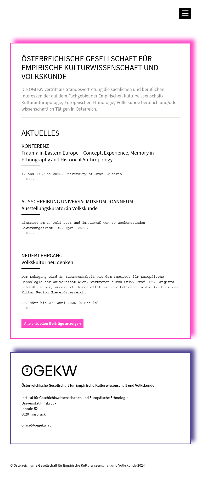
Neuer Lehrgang (41, 255)
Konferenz (35, 146)
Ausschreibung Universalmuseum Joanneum (77, 201)
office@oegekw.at (36, 425)
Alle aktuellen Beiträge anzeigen (52, 323)
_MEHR (29, 179)
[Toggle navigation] (185, 13)
